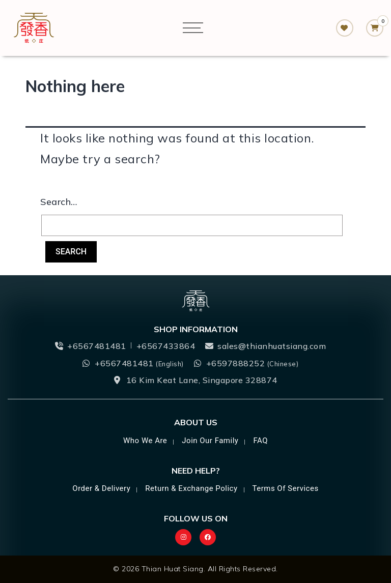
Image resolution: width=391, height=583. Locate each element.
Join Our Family (210, 440)
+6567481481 (96, 346)
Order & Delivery (101, 488)
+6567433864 (166, 346)
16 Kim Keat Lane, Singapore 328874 (201, 380)
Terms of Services (285, 488)
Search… (58, 202)
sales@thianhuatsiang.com (271, 346)
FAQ (260, 440)
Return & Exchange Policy (191, 488)
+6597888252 (252, 363)
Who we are (145, 440)
